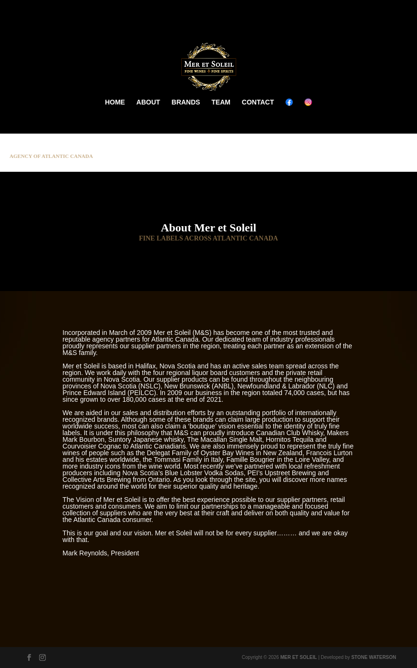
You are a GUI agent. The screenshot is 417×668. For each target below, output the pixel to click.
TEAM (220, 102)
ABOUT (148, 102)
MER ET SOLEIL (298, 657)
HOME (115, 102)
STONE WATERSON (373, 657)
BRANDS (186, 102)
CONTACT (258, 102)
